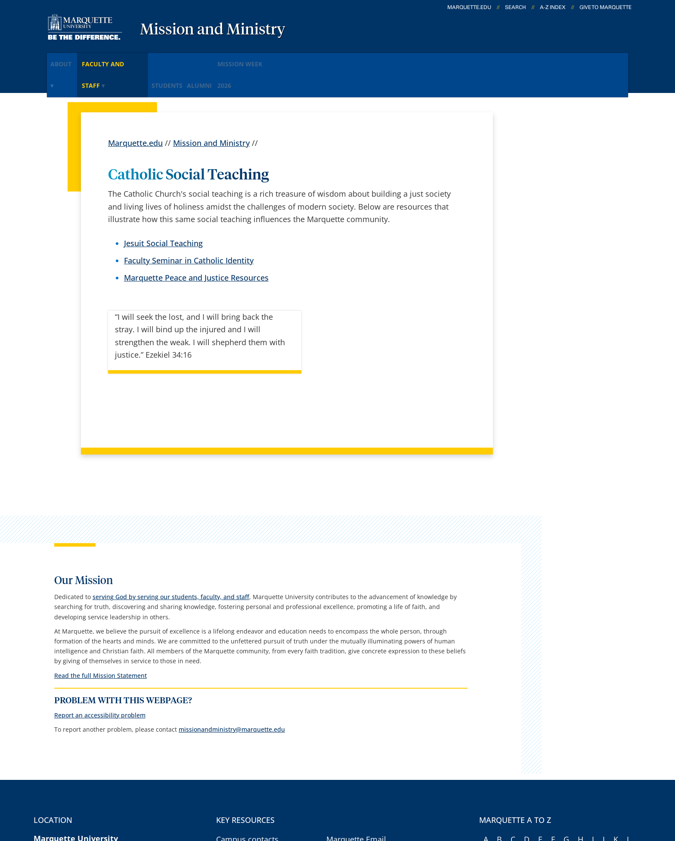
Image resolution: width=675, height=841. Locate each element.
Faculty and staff (129, 60)
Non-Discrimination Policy (497, 788)
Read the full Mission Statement (553, 474)
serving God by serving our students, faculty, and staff (549, 196)
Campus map (240, 682)
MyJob (337, 728)
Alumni (237, 60)
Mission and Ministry (212, 30)
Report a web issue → (530, 726)
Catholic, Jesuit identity (257, 750)
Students (193, 60)
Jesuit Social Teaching (163, 212)
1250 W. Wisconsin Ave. (76, 684)
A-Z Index (553, 7)
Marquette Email (356, 660)
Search (515, 7)
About (68, 60)
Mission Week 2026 (295, 60)
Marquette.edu (135, 112)
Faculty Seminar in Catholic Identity (189, 230)
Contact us (235, 705)
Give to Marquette (605, 7)
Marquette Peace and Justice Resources (196, 247)
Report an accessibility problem (552, 526)
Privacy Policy (346, 788)
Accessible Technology (600, 788)
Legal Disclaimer (410, 788)
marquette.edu (469, 7)
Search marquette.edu (256, 728)
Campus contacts (247, 660)
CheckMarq (346, 682)
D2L (333, 705)
